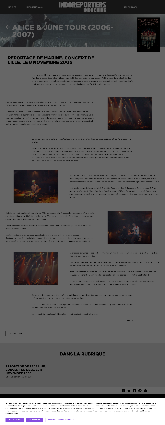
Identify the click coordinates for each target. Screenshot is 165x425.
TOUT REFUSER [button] (34, 419)
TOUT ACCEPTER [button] (14, 419)
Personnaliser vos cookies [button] (60, 419)
